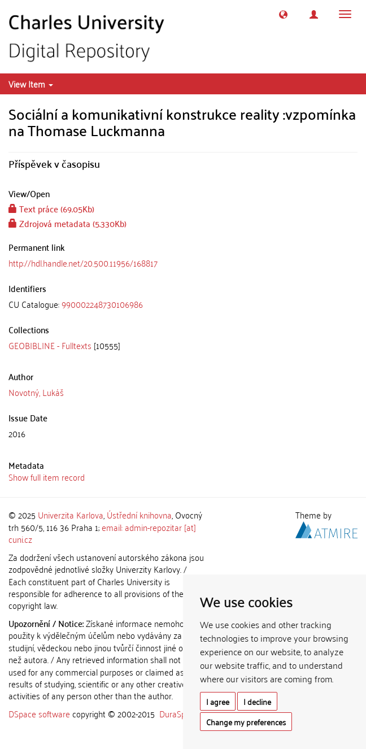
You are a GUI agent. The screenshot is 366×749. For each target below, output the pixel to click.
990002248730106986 (102, 304)
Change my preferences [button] (246, 722)
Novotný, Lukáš (36, 392)
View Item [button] (30, 84)
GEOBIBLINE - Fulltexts (49, 345)
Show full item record (46, 477)
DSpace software (39, 713)
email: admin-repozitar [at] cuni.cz (102, 533)
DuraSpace (179, 713)
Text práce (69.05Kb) (51, 208)
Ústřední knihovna (139, 514)
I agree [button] (217, 701)
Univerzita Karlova (70, 514)
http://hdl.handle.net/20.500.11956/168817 (83, 263)
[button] (283, 14)
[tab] (183, 304)
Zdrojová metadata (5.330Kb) (67, 223)
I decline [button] (257, 701)
